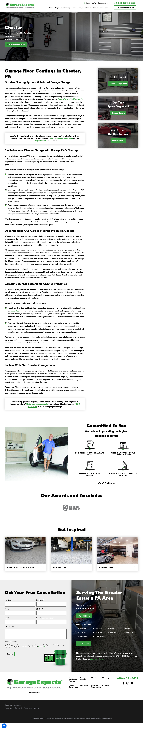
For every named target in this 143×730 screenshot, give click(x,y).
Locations (105, 685)
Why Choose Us (118, 140)
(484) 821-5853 (124, 3)
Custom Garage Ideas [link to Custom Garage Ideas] (100, 8)
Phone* (7, 609)
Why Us (94, 678)
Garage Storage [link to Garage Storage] (77, 8)
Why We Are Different (106, 483)
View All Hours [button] (84, 616)
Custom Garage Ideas (118, 83)
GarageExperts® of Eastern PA (70, 99)
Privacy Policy (9, 708)
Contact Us (84, 685)
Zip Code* (39, 609)
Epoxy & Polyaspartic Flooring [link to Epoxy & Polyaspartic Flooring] (59, 8)
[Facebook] (123, 683)
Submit (10, 654)
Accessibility (28, 708)
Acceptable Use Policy (43, 646)
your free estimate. (97, 659)
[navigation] (78, 7)
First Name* (8, 600)
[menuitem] (59, 7)
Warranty (105, 678)
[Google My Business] (131, 683)
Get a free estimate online (61, 138)
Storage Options (118, 113)
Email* (7, 618)
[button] (4, 725)
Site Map (36, 708)
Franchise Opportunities (96, 686)
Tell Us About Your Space (12, 627)
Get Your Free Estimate (125, 7)
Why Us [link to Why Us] (88, 8)
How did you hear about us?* (44, 618)
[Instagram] (127, 683)
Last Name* (40, 600)
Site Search (18, 708)
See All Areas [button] (83, 643)
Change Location (103, 3)
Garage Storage (83, 679)
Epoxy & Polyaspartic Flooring (73, 679)
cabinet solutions (17, 311)
